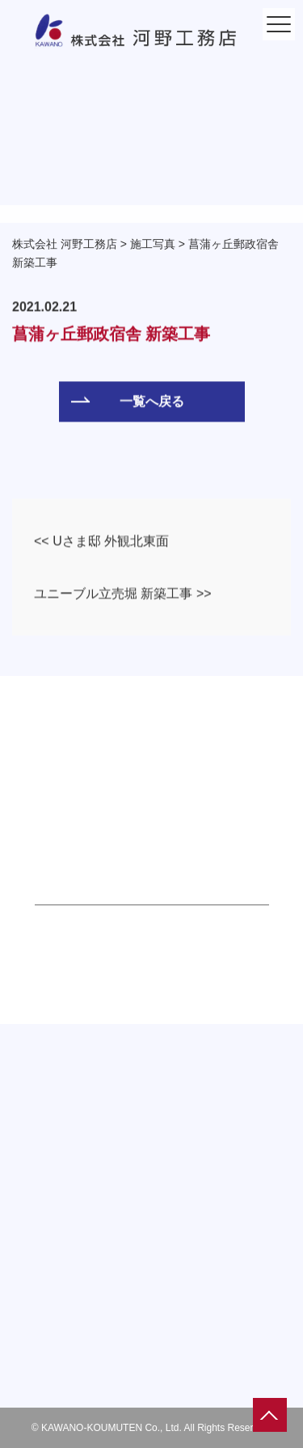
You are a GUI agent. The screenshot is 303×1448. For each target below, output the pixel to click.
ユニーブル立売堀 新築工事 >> (123, 594)
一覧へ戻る (127, 402)
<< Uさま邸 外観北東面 (101, 541)
